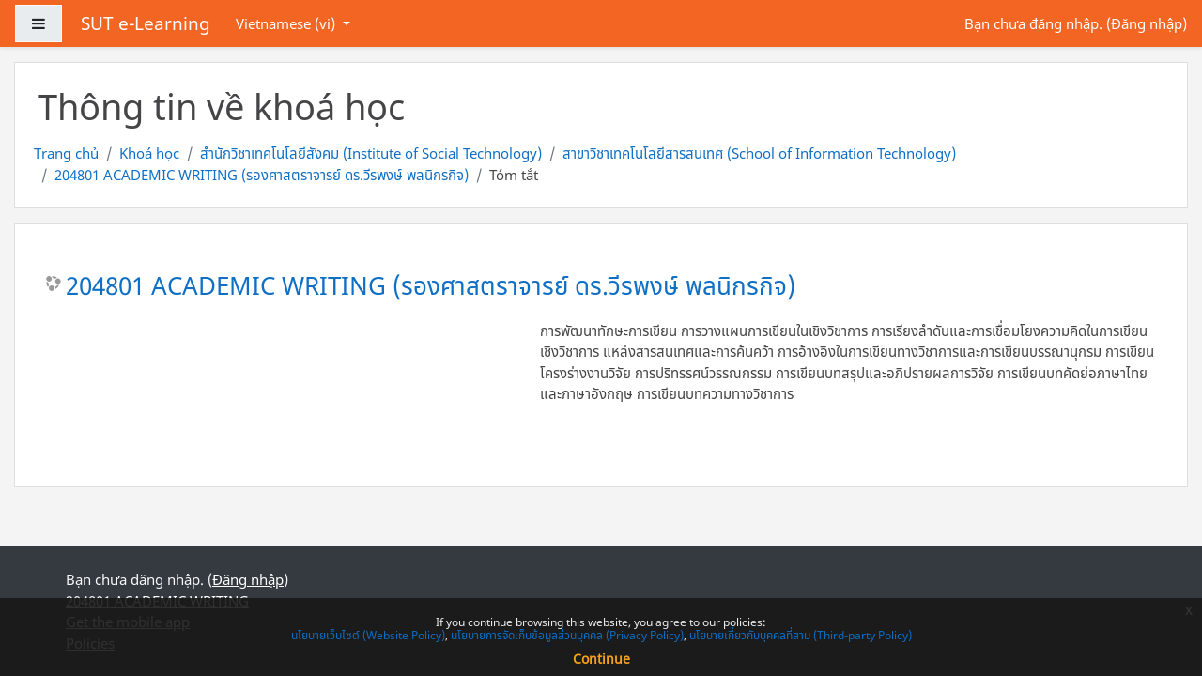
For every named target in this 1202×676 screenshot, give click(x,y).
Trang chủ (66, 153)
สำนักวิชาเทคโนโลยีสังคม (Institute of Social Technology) (371, 153)
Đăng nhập (1146, 23)
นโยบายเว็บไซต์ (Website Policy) (368, 635)
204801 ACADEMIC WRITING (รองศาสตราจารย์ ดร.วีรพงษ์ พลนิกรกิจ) (261, 174)
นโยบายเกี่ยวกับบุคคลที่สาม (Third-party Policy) (800, 635)
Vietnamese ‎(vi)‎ (287, 23)
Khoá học (149, 153)
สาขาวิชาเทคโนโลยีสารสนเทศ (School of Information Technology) (759, 153)
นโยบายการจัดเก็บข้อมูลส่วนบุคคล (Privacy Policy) (567, 635)
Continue (601, 659)
